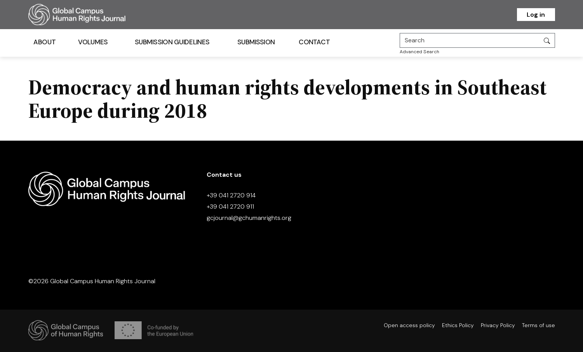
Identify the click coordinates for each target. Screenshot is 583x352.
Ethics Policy (458, 325)
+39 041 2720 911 (230, 206)
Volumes (93, 42)
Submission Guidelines (171, 42)
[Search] (469, 40)
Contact (314, 42)
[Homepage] (86, 14)
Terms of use (538, 325)
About (44, 42)
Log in (536, 14)
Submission (256, 42)
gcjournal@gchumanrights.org (249, 218)
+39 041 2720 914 (231, 195)
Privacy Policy (498, 325)
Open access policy (409, 325)
